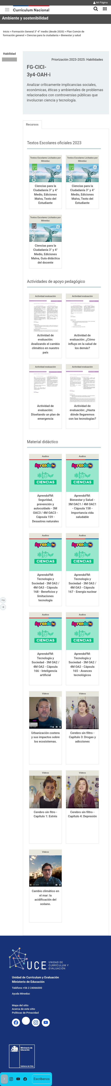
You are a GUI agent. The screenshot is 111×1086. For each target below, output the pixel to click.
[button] (94, 6)
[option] (11, 1079)
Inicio (6, 31)
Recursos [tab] (32, 124)
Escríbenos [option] (42, 1079)
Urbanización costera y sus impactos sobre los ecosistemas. (45, 737)
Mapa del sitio (20, 1005)
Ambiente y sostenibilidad (25, 18)
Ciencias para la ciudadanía (42, 35)
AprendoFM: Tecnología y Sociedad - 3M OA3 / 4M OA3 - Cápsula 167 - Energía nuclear (82, 583)
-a (4, 607)
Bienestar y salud (71, 35)
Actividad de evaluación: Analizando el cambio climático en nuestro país (45, 344)
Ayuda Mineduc (21, 993)
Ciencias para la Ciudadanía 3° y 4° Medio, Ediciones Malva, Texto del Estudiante (45, 194)
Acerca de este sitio (23, 1008)
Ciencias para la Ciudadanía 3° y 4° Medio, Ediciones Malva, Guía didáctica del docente (45, 254)
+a (3, 600)
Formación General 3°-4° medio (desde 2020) (38, 31)
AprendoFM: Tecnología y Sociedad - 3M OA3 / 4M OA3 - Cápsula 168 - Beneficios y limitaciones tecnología (45, 587)
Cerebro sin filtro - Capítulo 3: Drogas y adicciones (82, 737)
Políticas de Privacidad (25, 1012)
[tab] (94, 6)
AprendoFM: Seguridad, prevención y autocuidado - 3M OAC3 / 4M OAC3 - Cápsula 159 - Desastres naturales (45, 508)
